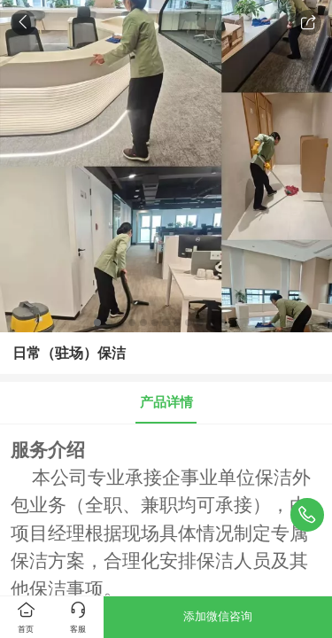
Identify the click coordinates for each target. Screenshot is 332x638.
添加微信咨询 (217, 616)
